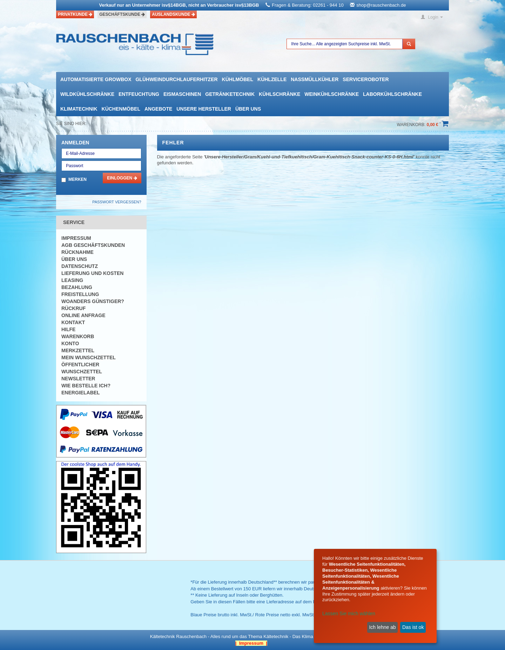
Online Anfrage (83, 315)
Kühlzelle (272, 79)
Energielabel (80, 392)
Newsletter (78, 378)
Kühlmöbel (237, 79)
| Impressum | (251, 643)
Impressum (76, 238)
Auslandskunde (173, 14)
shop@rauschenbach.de (381, 5)
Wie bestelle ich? (85, 385)
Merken (77, 179)
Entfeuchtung (139, 94)
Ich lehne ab (382, 627)
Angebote (158, 109)
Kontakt (73, 322)
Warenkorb (77, 336)
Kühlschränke (279, 94)
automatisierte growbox (95, 79)
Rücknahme (77, 252)
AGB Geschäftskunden (93, 245)
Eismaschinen (182, 94)
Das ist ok (413, 627)
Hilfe (68, 329)
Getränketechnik (230, 94)
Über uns (248, 109)
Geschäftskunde (122, 14)
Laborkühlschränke (392, 94)
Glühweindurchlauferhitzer (176, 79)
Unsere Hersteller (203, 109)
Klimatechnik (78, 109)
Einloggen (122, 178)
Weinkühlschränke (331, 94)
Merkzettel (77, 350)
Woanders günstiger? (92, 301)
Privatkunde (75, 14)
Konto (70, 343)
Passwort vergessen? (116, 202)
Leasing (72, 280)
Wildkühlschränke (87, 94)
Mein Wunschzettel (88, 357)
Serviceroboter (366, 79)
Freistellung (80, 294)
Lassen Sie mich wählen (348, 613)
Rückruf (73, 308)
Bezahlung (76, 287)
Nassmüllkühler (314, 79)
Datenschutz (79, 266)
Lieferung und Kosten (92, 273)
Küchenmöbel (121, 109)
